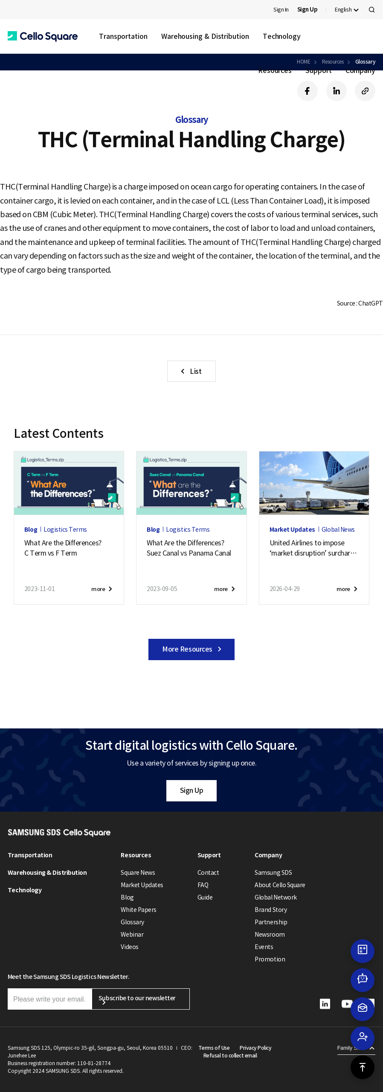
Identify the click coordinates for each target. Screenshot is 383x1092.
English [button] (343, 9)
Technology (282, 36)
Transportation (123, 36)
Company (360, 70)
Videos (129, 947)
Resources (275, 70)
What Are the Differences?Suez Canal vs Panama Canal (189, 548)
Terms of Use (213, 1048)
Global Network (275, 897)
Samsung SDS (273, 873)
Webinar (132, 934)
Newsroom (269, 934)
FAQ (203, 885)
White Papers (138, 910)
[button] (43, 36)
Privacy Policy (255, 1048)
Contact (208, 873)
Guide (205, 897)
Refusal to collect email (230, 1055)
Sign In (281, 9)
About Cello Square (280, 885)
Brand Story (271, 910)
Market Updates (142, 885)
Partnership (271, 922)
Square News (138, 873)
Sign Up (191, 790)
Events (264, 947)
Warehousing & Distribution (205, 36)
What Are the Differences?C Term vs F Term (63, 548)
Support (318, 70)
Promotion (270, 959)
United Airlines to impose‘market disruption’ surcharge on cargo (314, 548)
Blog (127, 897)
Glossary (132, 922)
